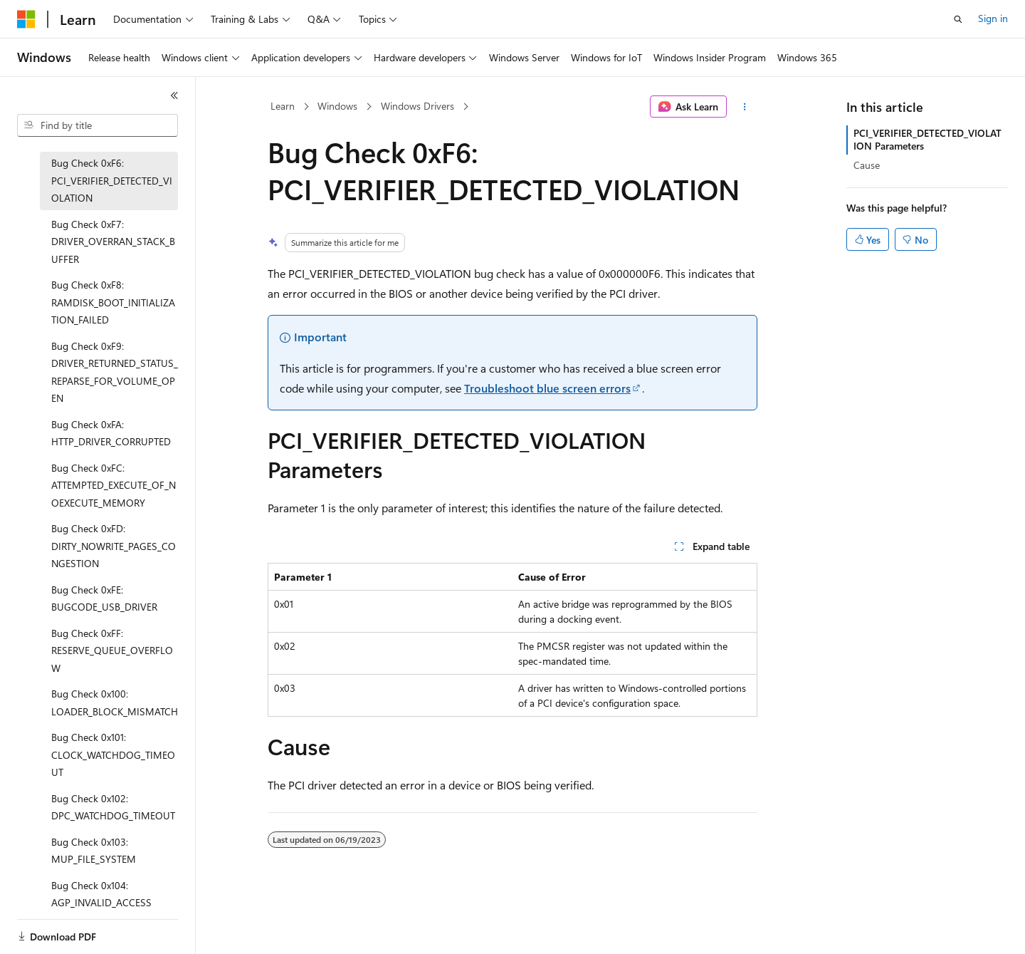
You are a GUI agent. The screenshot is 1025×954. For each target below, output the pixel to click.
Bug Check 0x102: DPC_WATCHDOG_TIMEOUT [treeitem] (113, 807)
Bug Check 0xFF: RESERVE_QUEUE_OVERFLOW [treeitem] (112, 650)
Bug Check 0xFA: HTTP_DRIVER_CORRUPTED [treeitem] (111, 433)
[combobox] (97, 125)
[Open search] (958, 19)
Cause (866, 165)
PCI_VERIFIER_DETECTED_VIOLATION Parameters (927, 139)
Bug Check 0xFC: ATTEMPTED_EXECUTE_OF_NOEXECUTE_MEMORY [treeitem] (113, 485)
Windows (337, 106)
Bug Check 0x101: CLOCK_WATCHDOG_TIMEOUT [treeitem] (113, 754)
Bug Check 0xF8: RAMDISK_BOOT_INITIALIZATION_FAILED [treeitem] (113, 302)
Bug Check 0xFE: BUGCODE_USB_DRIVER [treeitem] (104, 598)
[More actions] (744, 106)
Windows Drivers (417, 106)
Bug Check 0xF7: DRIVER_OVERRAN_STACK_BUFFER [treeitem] (113, 241)
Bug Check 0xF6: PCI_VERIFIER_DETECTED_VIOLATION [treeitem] (111, 180)
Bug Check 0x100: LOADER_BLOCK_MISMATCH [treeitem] (114, 702)
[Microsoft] (26, 19)
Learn (282, 106)
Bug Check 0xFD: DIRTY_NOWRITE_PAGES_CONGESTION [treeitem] (113, 546)
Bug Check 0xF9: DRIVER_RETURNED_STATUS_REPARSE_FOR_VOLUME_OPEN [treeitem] (114, 372)
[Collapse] (174, 95)
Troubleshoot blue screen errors (547, 387)
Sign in (993, 18)
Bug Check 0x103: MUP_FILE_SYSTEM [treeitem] (93, 850)
